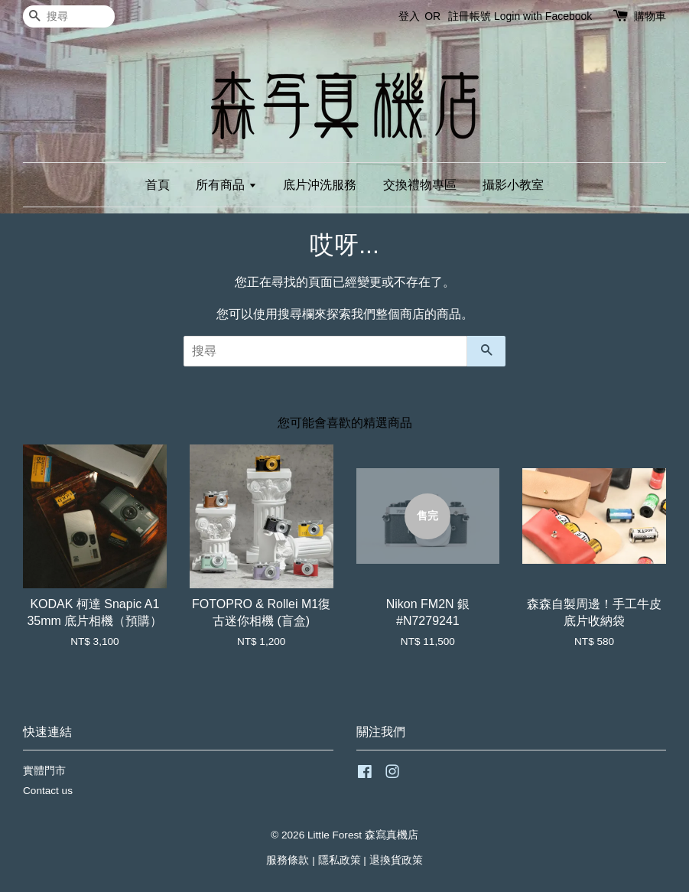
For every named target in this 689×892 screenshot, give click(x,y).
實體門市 (44, 770)
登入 (409, 16)
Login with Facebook (543, 16)
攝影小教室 (513, 184)
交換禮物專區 (420, 184)
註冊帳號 (469, 16)
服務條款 (287, 860)
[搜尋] (69, 16)
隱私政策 (339, 860)
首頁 (157, 184)
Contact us (48, 790)
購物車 (650, 16)
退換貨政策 (396, 860)
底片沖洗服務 (319, 184)
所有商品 (226, 184)
